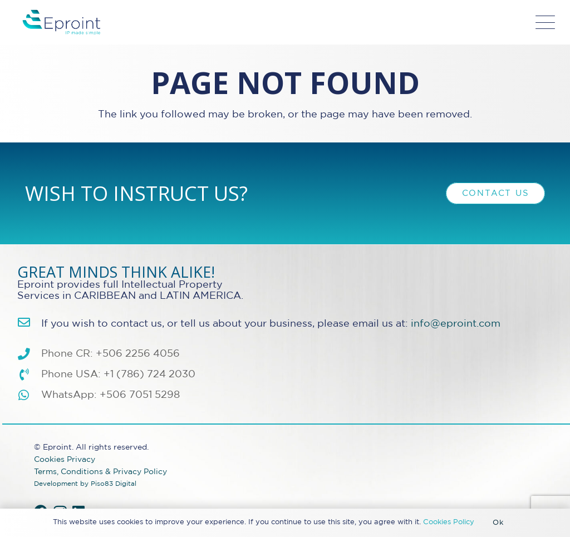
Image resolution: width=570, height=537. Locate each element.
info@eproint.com (455, 323)
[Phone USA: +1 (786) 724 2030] (29, 375)
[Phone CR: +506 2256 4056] (29, 354)
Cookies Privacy (64, 459)
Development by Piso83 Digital (85, 484)
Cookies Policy (448, 522)
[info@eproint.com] (29, 323)
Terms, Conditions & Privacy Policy (100, 471)
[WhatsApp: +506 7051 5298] (29, 396)
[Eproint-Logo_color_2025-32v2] (61, 22)
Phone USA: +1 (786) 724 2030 (118, 374)
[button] (545, 22)
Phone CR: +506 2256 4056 (110, 353)
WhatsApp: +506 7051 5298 (110, 395)
